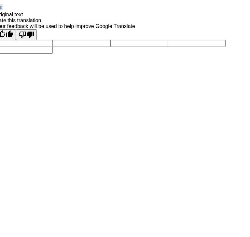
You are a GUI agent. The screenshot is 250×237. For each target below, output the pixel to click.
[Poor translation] (26, 34)
